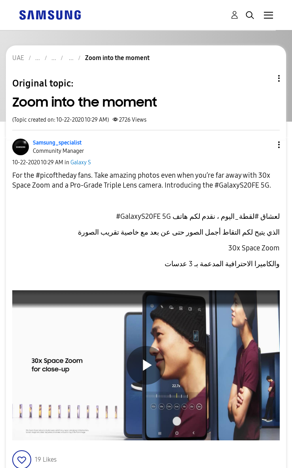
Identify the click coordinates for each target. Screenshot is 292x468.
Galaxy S (80, 162)
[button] (266, 145)
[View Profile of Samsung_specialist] (57, 142)
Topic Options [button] (265, 78)
